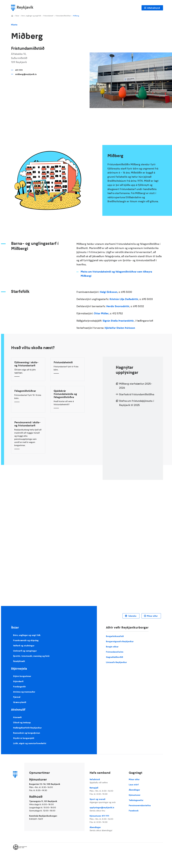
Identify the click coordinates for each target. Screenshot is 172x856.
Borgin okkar (112, 646)
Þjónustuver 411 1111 (107, 819)
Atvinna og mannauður (24, 691)
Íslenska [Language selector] (132, 616)
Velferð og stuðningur (23, 645)
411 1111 (19, 70)
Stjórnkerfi (18, 681)
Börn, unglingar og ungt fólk (31, 16)
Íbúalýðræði (19, 661)
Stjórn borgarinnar (22, 676)
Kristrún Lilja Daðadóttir (124, 299)
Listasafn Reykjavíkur (116, 662)
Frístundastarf (48, 16)
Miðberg (76, 16)
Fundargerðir (19, 686)
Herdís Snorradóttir (117, 306)
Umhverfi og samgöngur (25, 650)
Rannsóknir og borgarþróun (26, 733)
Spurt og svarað (107, 801)
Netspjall (107, 790)
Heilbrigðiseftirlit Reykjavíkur (27, 727)
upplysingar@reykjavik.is (107, 809)
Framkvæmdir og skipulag (26, 640)
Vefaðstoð (107, 781)
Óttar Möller (101, 313)
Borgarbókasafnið (115, 636)
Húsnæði (17, 717)
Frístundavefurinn (114, 651)
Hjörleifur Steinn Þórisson (120, 328)
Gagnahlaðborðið (114, 657)
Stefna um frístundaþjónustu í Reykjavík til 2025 (136, 403)
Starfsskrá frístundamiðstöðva (136, 394)
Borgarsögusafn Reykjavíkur (120, 641)
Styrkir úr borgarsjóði (23, 738)
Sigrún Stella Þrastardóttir (118, 320)
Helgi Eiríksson (108, 292)
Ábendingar (107, 829)
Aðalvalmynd (153, 8)
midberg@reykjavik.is (26, 74)
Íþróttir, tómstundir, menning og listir (31, 656)
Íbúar (17, 16)
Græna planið (19, 702)
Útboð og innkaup (22, 722)
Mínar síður (152, 616)
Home (12, 16)
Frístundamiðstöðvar (63, 16)
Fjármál (16, 697)
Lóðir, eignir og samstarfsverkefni (29, 743)
